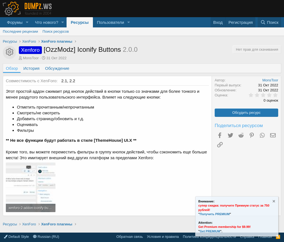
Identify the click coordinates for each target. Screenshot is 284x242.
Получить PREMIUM (215, 214)
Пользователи (110, 22)
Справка (247, 237)
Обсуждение (57, 68)
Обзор (12, 68)
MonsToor (31, 58)
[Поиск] (269, 22)
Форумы (14, 22)
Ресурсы (80, 22)
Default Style (16, 237)
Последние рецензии (20, 31)
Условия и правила (163, 237)
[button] (27, 22)
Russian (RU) (46, 237)
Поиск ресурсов (55, 31)
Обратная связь (129, 237)
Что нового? (46, 22)
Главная (265, 237)
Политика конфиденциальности (209, 237)
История (31, 68)
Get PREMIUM (210, 231)
